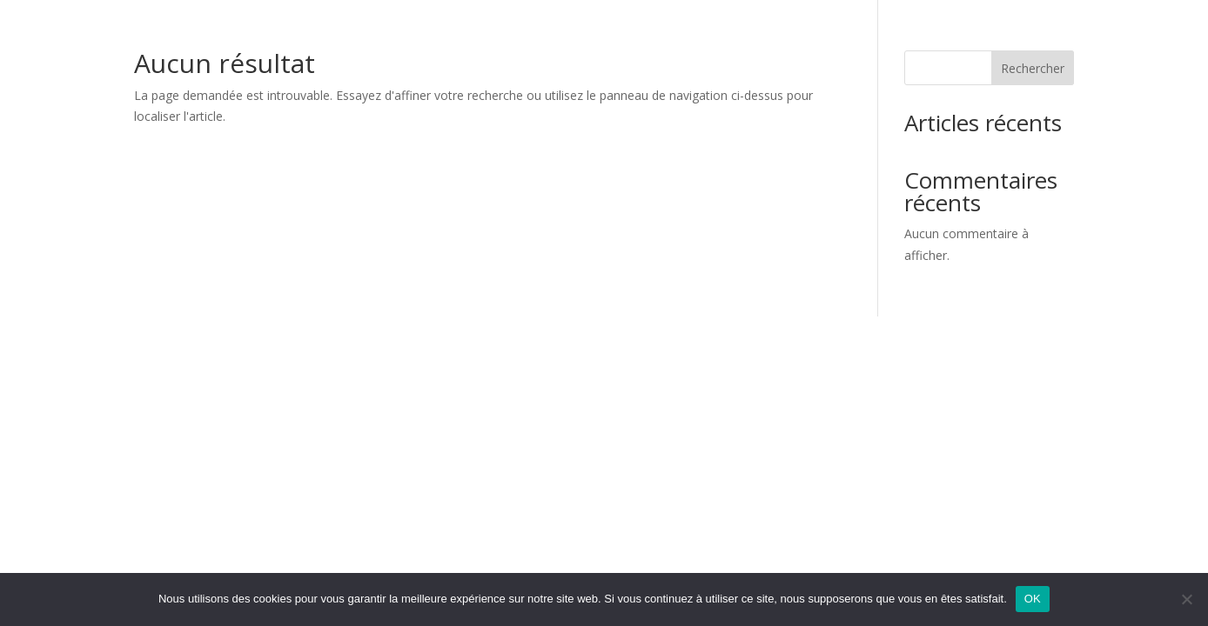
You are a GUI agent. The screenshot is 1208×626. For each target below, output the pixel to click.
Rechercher (1032, 68)
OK (1032, 598)
